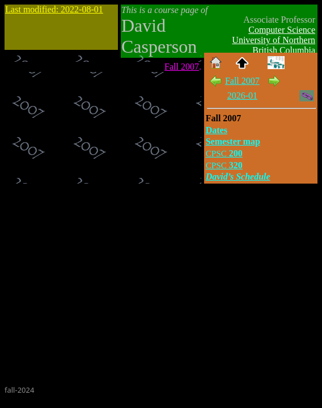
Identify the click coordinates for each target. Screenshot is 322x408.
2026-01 (242, 95)
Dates (216, 130)
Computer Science (281, 30)
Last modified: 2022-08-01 (54, 9)
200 (224, 153)
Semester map (233, 141)
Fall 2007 (181, 66)
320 (224, 165)
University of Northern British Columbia (273, 45)
